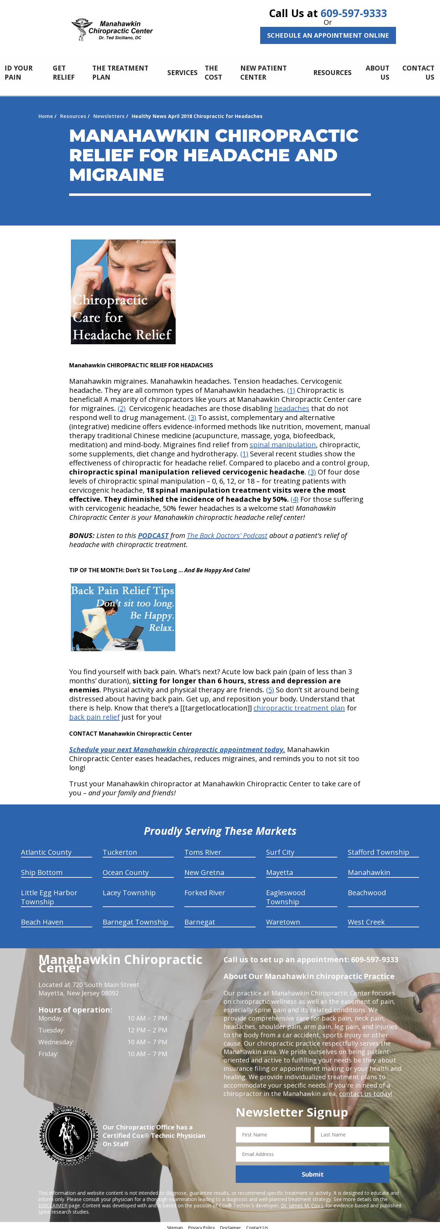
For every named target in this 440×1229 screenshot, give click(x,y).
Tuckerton (120, 848)
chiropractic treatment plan (299, 704)
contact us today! (365, 1090)
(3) (192, 413)
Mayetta (279, 868)
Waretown (283, 918)
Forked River (204, 888)
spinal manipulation (283, 441)
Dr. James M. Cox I (302, 1201)
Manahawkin (369, 868)
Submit (313, 1170)
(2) (122, 404)
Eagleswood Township (285, 893)
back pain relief (94, 713)
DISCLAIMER (52, 1201)
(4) (295, 495)
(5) (270, 686)
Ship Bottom (42, 868)
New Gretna (204, 868)
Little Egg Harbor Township (49, 893)
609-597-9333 (354, 13)
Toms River (202, 848)
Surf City (280, 848)
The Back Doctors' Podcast (227, 531)
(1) (291, 386)
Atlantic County (46, 848)
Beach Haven (42, 918)
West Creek (366, 918)
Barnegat (199, 918)
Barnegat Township (135, 918)
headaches (291, 404)
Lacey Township (129, 888)
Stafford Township (378, 848)
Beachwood (367, 888)
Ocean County (126, 868)
